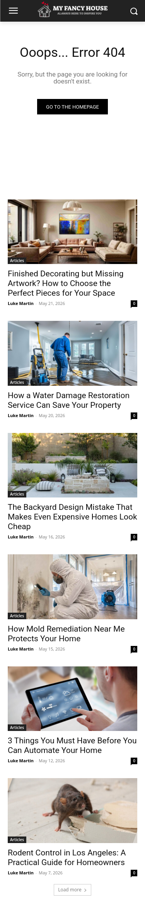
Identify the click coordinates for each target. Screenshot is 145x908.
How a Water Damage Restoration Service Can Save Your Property (69, 400)
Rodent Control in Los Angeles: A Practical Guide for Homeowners (67, 857)
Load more (72, 889)
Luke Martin (21, 303)
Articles (17, 260)
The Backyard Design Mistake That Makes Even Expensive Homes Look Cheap (72, 517)
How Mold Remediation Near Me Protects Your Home (66, 633)
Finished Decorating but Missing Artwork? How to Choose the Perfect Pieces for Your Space (66, 283)
